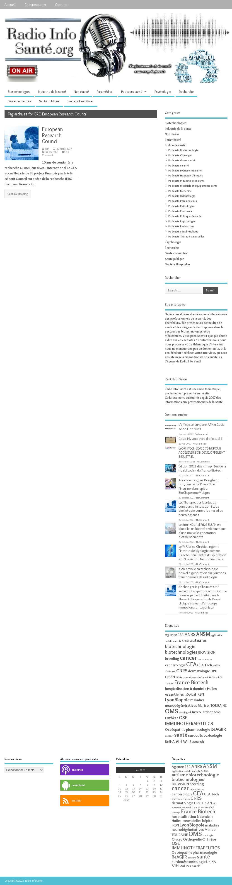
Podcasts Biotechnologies (184, 150)
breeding (172, 658)
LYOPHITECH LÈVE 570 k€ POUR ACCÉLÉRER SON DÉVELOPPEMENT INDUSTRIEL (202, 452)
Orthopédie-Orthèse (199, 839)
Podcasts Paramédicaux (182, 201)
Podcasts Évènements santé (185, 170)
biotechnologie (180, 646)
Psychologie (163, 92)
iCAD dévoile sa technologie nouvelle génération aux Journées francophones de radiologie (202, 573)
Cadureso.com (35, 4)
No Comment (201, 434)
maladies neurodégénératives (195, 827)
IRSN (200, 694)
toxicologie (213, 735)
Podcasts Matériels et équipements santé (193, 185)
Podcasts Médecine (180, 191)
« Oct (126, 800)
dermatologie (199, 671)
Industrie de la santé (52, 92)
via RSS (70, 800)
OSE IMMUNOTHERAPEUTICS (189, 720)
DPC (214, 671)
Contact (61, 4)
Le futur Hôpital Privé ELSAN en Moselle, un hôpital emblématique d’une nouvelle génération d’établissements (202, 530)
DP (47, 148)
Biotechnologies (19, 92)
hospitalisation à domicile (185, 688)
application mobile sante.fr (186, 771)
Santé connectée (19, 101)
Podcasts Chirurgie (180, 155)
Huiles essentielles (186, 820)
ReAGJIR (218, 729)
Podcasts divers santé (181, 160)
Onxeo (195, 712)
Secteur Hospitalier (81, 101)
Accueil (10, 4)
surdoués (195, 735)
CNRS (181, 670)
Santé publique (49, 101)
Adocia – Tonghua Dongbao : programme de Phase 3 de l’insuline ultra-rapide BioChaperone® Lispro (199, 486)
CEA (191, 664)
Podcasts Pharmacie (180, 211)
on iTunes (71, 770)
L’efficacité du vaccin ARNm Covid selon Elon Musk (202, 426)
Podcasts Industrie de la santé (186, 180)
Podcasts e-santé (178, 165)
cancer (188, 657)
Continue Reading (17, 194)
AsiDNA (185, 641)
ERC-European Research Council (192, 677)
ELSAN (170, 677)
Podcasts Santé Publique (183, 231)
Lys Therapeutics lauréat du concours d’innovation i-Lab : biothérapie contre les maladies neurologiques (201, 508)
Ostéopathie (175, 729)
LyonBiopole (177, 699)
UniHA (170, 741)
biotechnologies (181, 652)
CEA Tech (204, 665)
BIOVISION (206, 652)
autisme (198, 640)
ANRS (190, 634)
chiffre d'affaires (181, 798)
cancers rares (205, 659)
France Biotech (191, 682)
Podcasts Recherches (181, 226)
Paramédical (105, 92)
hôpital (190, 694)
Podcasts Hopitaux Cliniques (185, 175)
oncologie (184, 712)
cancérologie (175, 665)
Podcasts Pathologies (181, 206)
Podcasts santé (131, 92)
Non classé (81, 92)
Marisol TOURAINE (212, 705)
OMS (171, 711)
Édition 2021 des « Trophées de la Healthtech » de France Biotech (202, 468)
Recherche (186, 92)
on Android (72, 785)
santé (180, 734)
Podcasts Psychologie (181, 221)
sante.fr (169, 735)
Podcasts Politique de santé (185, 216)
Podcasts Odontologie (181, 196)
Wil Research (193, 741)
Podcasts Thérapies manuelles (186, 236)
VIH (178, 741)
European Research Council (52, 135)
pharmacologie (198, 729)
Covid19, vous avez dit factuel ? (200, 438)
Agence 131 (174, 634)
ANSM (203, 634)
